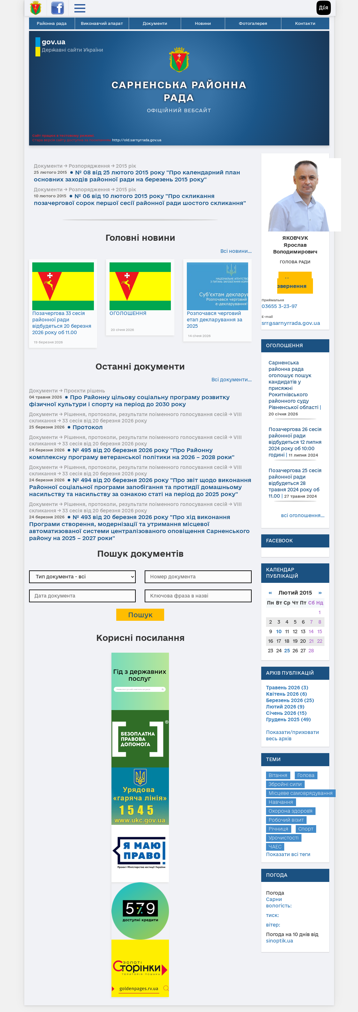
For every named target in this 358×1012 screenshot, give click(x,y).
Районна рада (52, 23)
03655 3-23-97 (279, 306)
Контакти (305, 23)
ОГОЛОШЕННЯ (128, 313)
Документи (155, 23)
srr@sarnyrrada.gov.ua (291, 323)
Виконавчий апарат (102, 23)
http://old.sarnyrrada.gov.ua (136, 140)
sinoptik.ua (279, 940)
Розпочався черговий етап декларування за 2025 (216, 320)
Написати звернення (294, 282)
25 (287, 650)
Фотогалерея (253, 23)
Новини (203, 23)
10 (279, 631)
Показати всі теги (288, 854)
